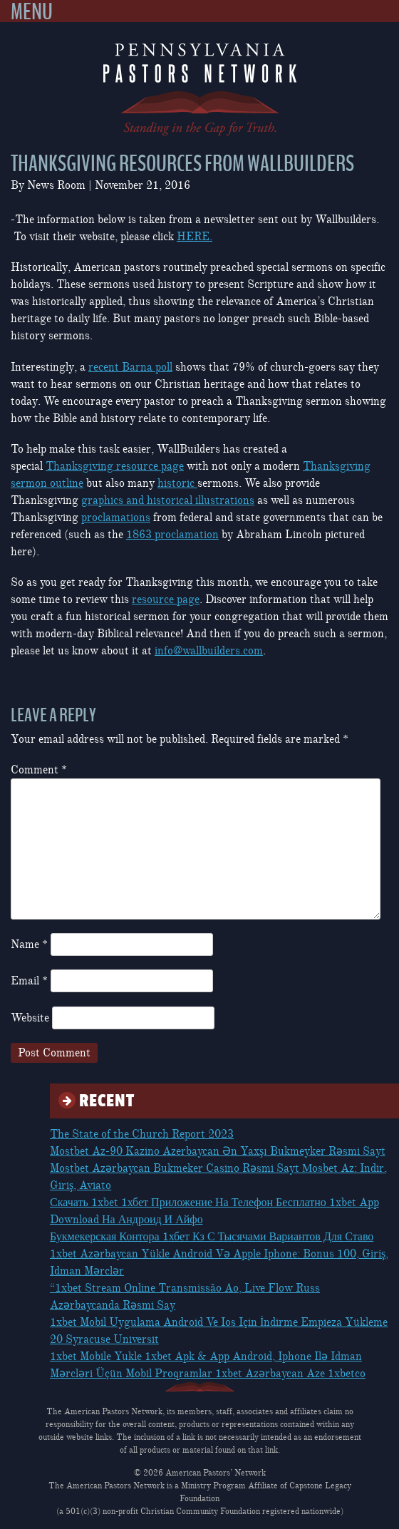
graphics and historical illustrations (167, 500)
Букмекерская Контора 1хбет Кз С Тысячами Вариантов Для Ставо (211, 1237)
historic (177, 483)
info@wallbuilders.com (209, 651)
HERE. (194, 237)
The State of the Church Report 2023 (142, 1134)
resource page (166, 599)
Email (29, 981)
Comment (39, 770)
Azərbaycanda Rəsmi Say (112, 1305)
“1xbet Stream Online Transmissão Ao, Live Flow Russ (185, 1288)
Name (29, 944)
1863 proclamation (172, 534)
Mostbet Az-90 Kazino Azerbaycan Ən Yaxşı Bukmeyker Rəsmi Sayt (217, 1151)
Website (30, 1018)
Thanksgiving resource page (115, 466)
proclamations (115, 517)
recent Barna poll (130, 367)
